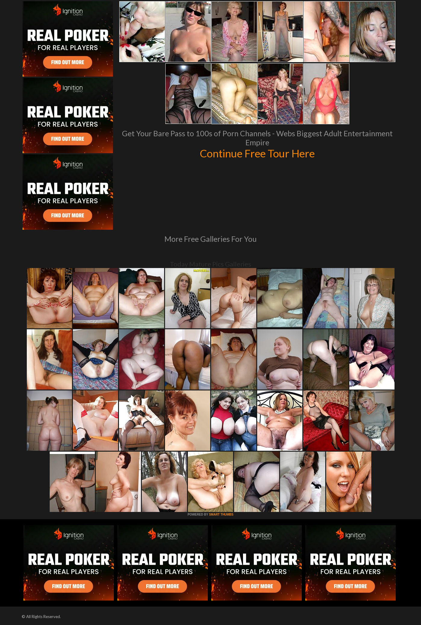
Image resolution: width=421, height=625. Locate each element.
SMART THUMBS (221, 514)
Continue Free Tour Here (257, 153)
